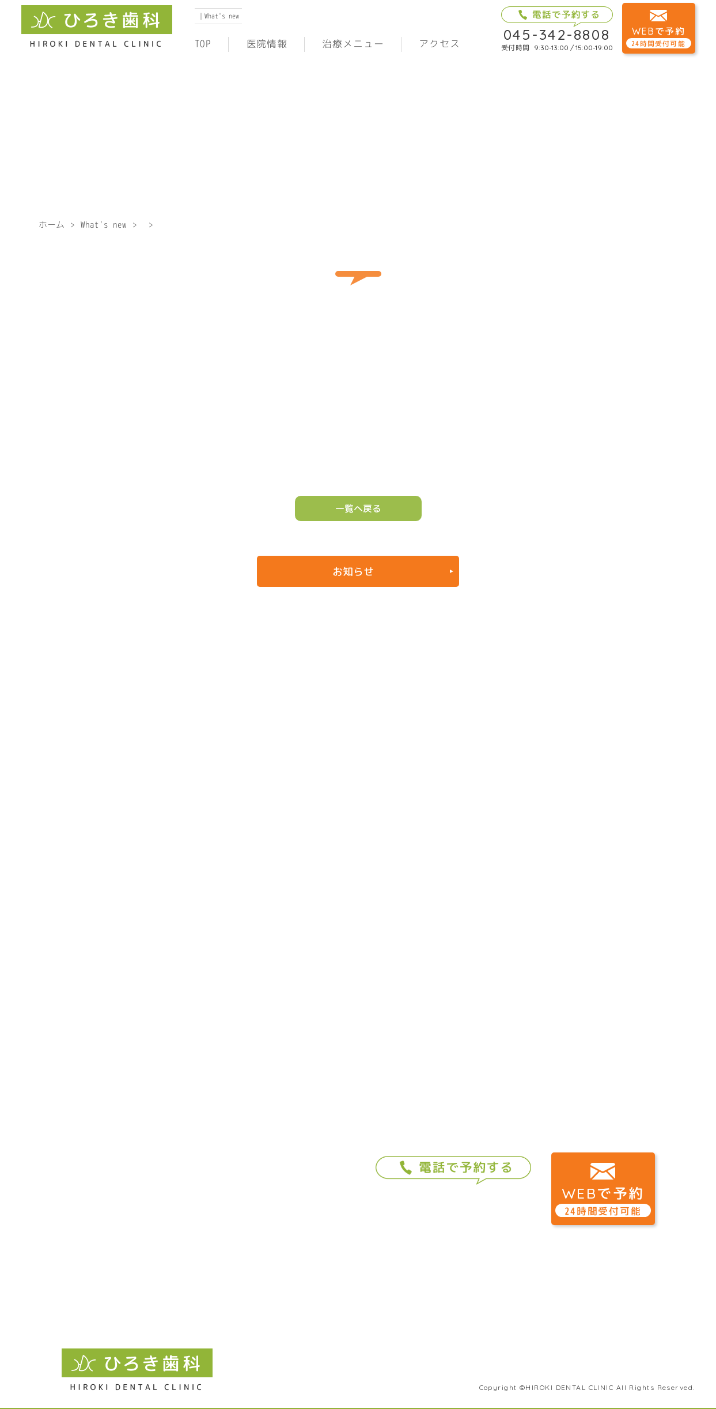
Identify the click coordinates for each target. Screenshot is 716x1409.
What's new (104, 224)
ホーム (52, 224)
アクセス (439, 43)
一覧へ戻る (358, 508)
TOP (203, 43)
